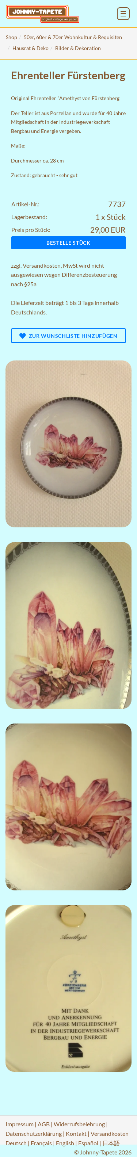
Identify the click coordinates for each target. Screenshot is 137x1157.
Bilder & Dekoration (78, 48)
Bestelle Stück (68, 243)
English (65, 1142)
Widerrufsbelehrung (79, 1123)
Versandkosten (42, 265)
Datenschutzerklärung (33, 1133)
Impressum (19, 1123)
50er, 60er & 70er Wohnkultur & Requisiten (73, 37)
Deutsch (16, 1142)
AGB (44, 1123)
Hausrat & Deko (30, 48)
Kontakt (76, 1133)
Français (41, 1142)
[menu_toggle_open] (123, 13)
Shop (11, 37)
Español (88, 1142)
